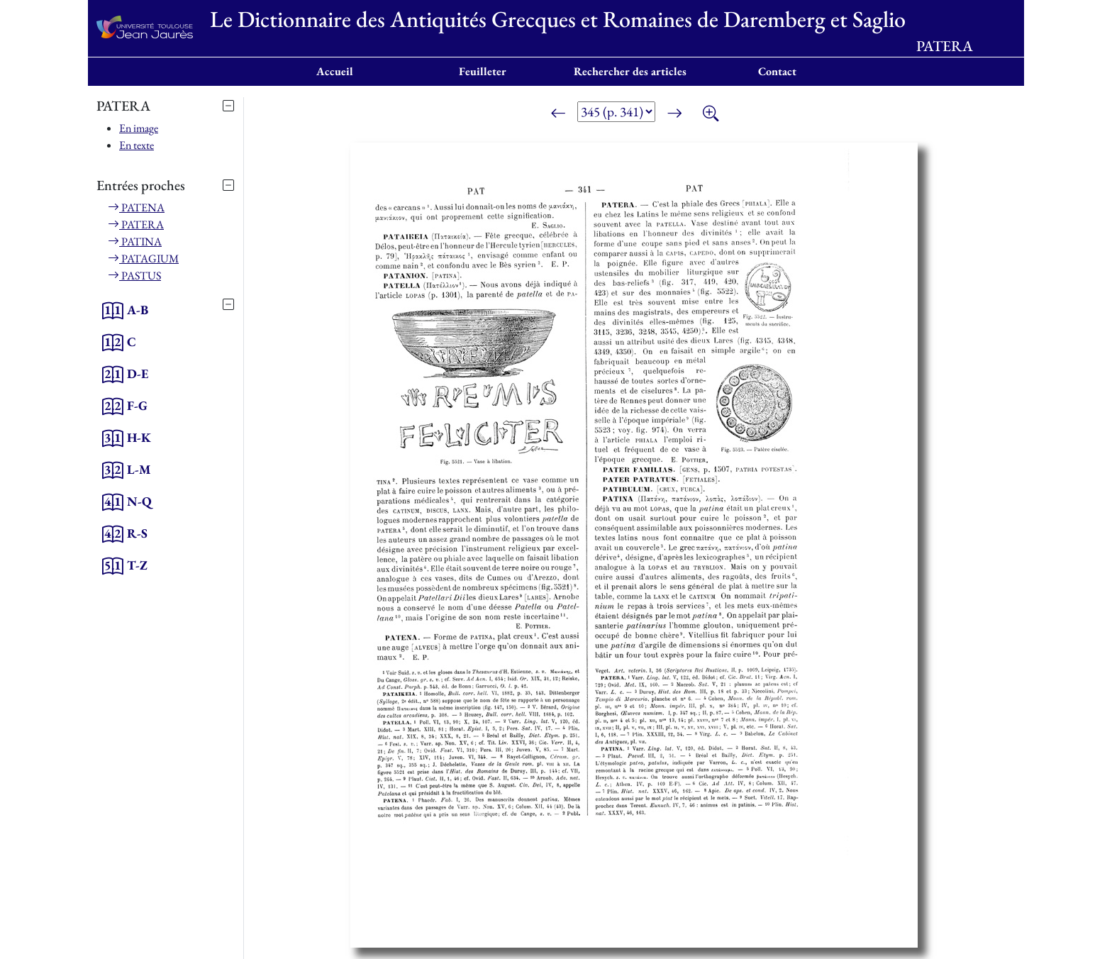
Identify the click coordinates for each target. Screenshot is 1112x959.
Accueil (334, 71)
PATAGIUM (143, 258)
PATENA (136, 207)
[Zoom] (711, 114)
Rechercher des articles (630, 71)
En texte (136, 145)
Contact (777, 71)
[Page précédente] (558, 114)
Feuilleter (482, 71)
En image (138, 128)
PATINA (135, 241)
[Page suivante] (674, 114)
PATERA (136, 224)
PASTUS (134, 275)
